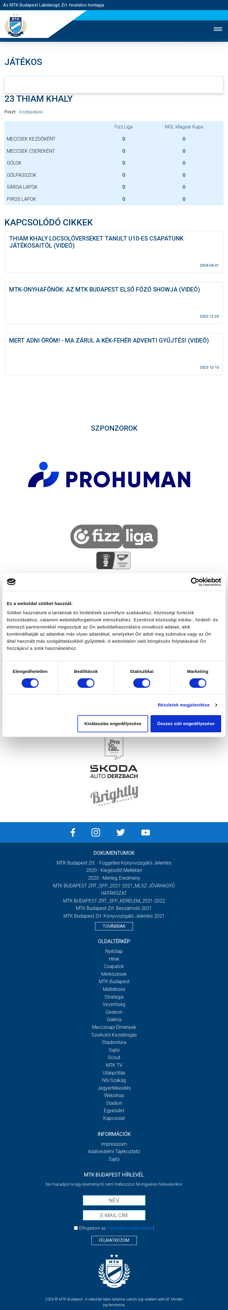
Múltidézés (114, 989)
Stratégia (114, 997)
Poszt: (10, 111)
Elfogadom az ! (116, 1228)
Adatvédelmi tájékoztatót (129, 1228)
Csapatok (114, 966)
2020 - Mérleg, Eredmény (114, 878)
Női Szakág (114, 1080)
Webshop (114, 1095)
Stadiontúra (114, 1042)
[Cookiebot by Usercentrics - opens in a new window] (195, 581)
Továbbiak (114, 926)
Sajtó (114, 1050)
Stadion (114, 1103)
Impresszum (114, 1144)
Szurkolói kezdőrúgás (114, 1035)
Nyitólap (114, 951)
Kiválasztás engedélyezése (112, 723)
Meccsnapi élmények (114, 1027)
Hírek (114, 959)
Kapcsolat (114, 1118)
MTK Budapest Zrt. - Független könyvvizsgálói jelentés (114, 863)
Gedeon (114, 1012)
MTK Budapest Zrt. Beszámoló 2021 (114, 908)
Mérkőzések (114, 974)
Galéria (114, 1019)
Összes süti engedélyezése (185, 723)
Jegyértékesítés (114, 1088)
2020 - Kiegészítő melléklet (114, 870)
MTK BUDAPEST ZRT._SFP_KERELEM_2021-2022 (114, 901)
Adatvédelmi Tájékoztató (114, 1151)
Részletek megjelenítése (184, 704)
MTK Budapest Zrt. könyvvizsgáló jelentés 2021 (114, 916)
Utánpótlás (114, 1073)
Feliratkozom (114, 1240)
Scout (114, 1057)
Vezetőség (114, 1004)
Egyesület (114, 1110)
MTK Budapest (114, 981)
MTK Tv (114, 1065)
